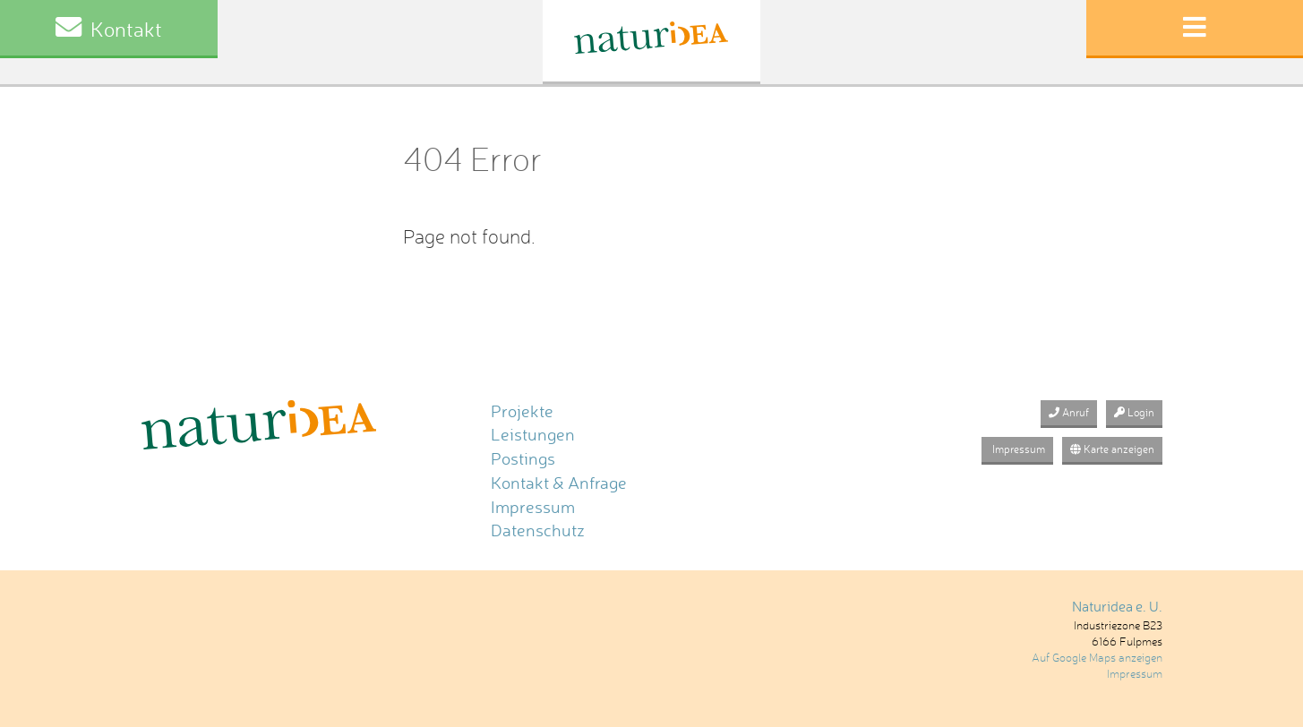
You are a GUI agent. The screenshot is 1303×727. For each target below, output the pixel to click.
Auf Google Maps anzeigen (1097, 657)
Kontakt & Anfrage (559, 483)
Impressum (533, 507)
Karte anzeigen (1112, 449)
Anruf (1069, 412)
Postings (523, 459)
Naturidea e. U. (1117, 606)
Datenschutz (538, 530)
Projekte (522, 411)
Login (1134, 412)
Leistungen (533, 434)
